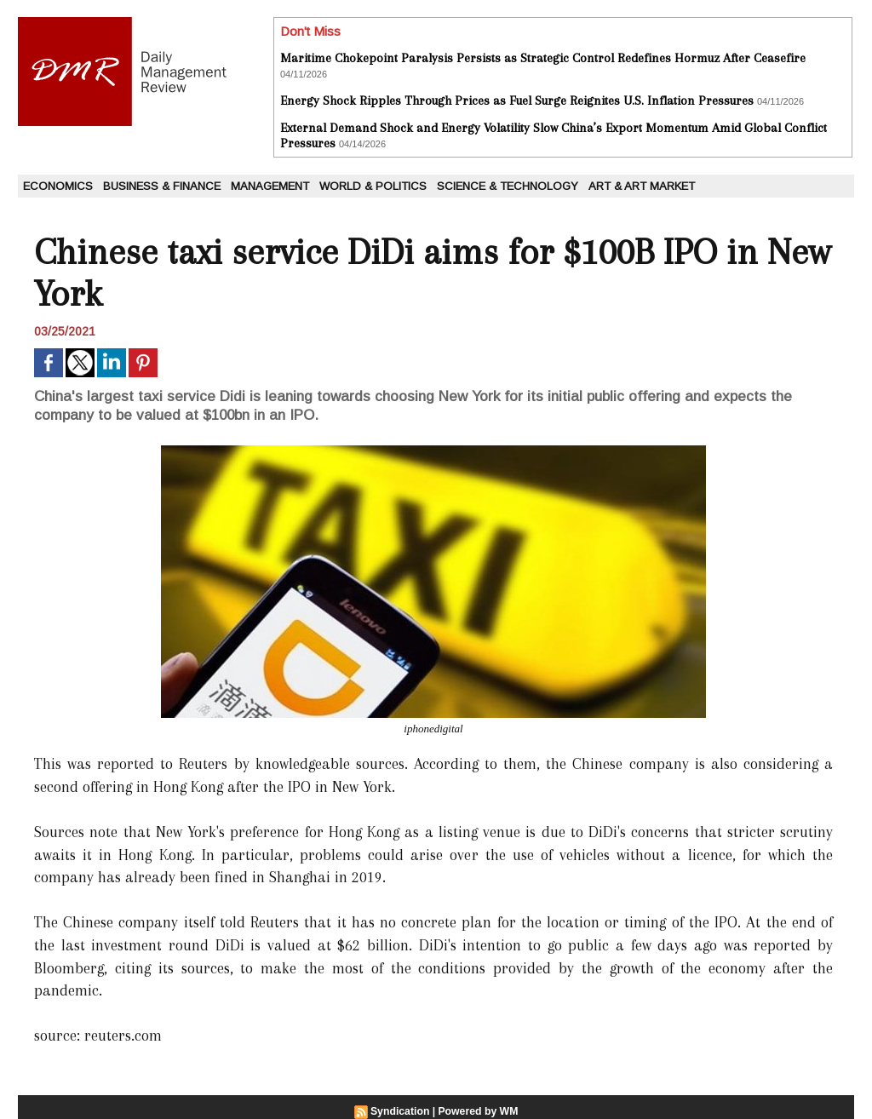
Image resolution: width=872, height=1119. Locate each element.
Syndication (401, 1111)
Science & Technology (507, 186)
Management (270, 186)
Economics (58, 186)
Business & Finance (162, 186)
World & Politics (373, 186)
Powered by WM (478, 1111)
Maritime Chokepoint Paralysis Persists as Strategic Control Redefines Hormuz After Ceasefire (543, 58)
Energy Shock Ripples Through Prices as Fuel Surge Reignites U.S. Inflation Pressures (517, 100)
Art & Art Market (641, 186)
